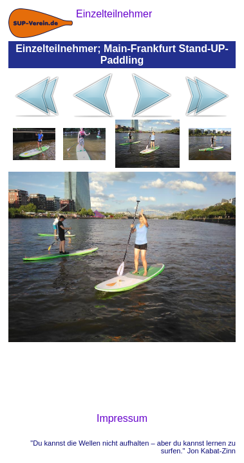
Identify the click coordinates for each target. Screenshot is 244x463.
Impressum (122, 418)
